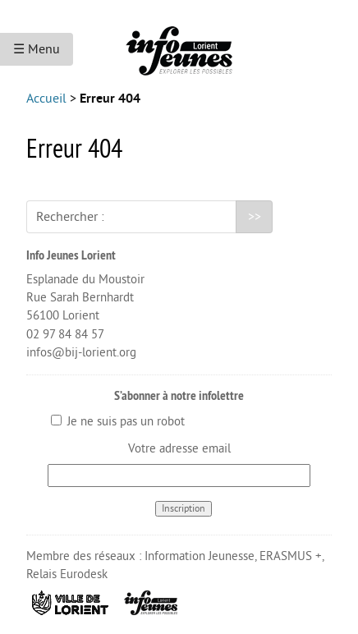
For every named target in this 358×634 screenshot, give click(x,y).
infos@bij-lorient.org (81, 353)
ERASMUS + (290, 556)
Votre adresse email (179, 449)
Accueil (46, 98)
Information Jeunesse (200, 556)
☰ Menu (36, 49)
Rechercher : (70, 216)
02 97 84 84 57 (65, 335)
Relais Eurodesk (67, 574)
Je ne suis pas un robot (118, 422)
